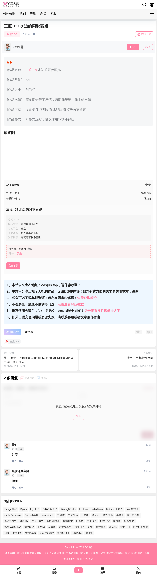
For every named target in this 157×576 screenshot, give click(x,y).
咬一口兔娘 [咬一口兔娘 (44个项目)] (133, 515)
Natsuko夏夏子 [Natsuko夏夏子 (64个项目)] (114, 509)
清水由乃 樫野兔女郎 (140, 357)
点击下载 (13, 265)
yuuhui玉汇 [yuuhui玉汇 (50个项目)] (48, 515)
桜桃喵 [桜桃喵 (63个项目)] (117, 521)
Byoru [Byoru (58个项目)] (23, 509)
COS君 (88, 547)
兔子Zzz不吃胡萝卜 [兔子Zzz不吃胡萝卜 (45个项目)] (102, 515)
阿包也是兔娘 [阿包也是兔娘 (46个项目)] (140, 526)
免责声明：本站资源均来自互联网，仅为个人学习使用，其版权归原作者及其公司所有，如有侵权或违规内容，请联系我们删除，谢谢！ (78, 553)
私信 (147, 46)
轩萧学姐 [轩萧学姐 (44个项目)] (125, 526)
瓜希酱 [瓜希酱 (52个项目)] (52, 526)
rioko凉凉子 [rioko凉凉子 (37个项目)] (132, 509)
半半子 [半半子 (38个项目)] (120, 515)
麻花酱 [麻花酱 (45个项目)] (89, 532)
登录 (19, 253)
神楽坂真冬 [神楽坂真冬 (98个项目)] (65, 526)
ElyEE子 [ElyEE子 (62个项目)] (34, 509)
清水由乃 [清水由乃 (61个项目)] (29, 526)
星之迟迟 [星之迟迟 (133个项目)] (92, 521)
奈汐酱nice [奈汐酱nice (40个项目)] (10, 521)
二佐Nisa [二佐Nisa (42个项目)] (73, 515)
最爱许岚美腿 (20, 471)
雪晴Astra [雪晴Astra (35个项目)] (30, 532)
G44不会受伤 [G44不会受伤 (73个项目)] (50, 509)
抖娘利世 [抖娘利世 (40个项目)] (68, 521)
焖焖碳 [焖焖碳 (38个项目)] (41, 526)
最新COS (12, 34)
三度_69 (31, 70)
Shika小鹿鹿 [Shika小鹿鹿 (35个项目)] (31, 515)
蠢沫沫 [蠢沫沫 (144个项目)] (113, 526)
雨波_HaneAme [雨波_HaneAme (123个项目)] (13, 532)
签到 (22, 13)
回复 (148, 460)
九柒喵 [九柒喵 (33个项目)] (61, 515)
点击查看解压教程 (71, 304)
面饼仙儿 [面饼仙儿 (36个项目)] (77, 532)
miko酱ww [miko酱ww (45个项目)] (97, 509)
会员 (43, 13)
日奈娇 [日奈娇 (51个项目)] (79, 521)
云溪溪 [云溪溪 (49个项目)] (85, 515)
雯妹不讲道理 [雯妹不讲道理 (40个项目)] (46, 532)
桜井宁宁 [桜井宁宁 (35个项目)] (105, 521)
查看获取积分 (87, 298)
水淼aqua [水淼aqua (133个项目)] (129, 521)
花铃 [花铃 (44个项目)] (90, 526)
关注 (133, 46)
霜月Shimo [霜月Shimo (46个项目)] (63, 532)
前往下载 (144, 34)
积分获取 (9, 13)
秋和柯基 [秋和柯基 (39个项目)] (79, 526)
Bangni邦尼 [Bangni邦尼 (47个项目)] (10, 509)
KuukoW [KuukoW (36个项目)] (83, 509)
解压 (32, 13)
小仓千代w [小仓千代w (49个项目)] (37, 521)
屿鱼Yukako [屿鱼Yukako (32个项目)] (53, 521)
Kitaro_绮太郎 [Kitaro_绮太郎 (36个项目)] (68, 509)
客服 (53, 13)
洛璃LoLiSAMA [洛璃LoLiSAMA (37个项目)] (12, 526)
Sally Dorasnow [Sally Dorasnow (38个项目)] (12, 515)
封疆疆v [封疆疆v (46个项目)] (24, 521)
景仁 (15, 444)
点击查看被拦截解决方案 (102, 310)
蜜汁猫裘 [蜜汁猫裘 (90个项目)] (101, 526)
